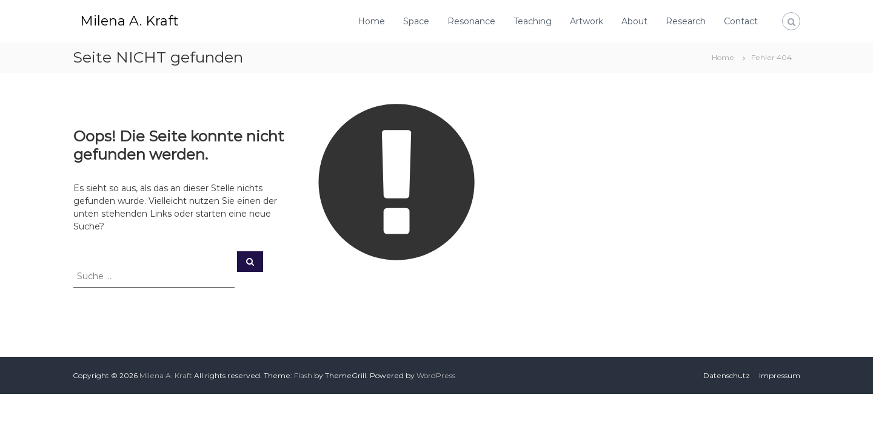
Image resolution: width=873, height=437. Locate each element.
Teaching (532, 21)
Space (416, 21)
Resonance (471, 21)
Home (371, 21)
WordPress (435, 375)
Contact (741, 21)
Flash (303, 375)
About (634, 21)
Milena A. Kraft (129, 21)
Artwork (586, 21)
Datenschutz (726, 375)
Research (686, 21)
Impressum (779, 375)
